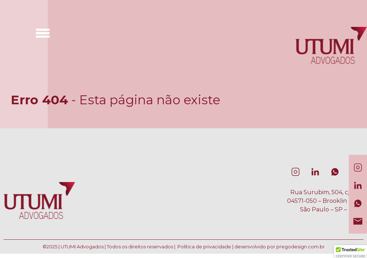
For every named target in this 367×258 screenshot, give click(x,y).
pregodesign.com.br (300, 246)
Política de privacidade (204, 246)
